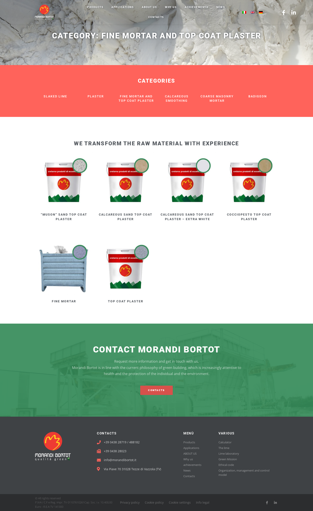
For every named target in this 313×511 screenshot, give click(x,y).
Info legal (202, 502)
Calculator (224, 442)
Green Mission (227, 459)
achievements (196, 7)
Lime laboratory (228, 453)
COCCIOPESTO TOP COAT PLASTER (249, 217)
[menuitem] (244, 12)
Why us (170, 7)
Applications (122, 7)
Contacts (156, 17)
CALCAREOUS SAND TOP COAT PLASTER (125, 217)
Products (95, 7)
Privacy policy (130, 502)
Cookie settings (180, 502)
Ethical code (226, 465)
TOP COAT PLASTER (125, 301)
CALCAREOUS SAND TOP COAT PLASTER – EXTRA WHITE (187, 217)
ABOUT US (149, 7)
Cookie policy (154, 502)
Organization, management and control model (243, 472)
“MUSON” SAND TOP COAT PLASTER (64, 217)
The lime (223, 448)
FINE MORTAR (64, 301)
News (220, 7)
